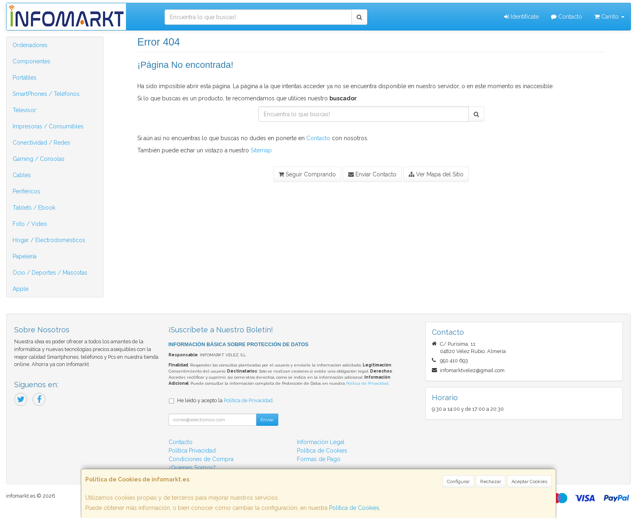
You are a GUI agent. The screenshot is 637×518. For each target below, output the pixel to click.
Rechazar (490, 481)
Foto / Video (30, 224)
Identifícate (521, 16)
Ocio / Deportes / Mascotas (50, 272)
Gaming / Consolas (39, 159)
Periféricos (26, 191)
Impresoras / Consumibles (48, 126)
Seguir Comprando (307, 174)
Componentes (31, 61)
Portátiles (25, 77)
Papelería (25, 256)
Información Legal (320, 442)
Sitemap (261, 150)
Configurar (458, 481)
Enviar (267, 420)
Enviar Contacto (372, 174)
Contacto (566, 16)
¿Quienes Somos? (192, 467)
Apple (20, 289)
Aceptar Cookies (529, 481)
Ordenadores (30, 45)
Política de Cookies (354, 508)
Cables (22, 175)
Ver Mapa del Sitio (436, 174)
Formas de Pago (318, 459)
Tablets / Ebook (34, 207)
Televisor (24, 110)
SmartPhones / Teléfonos (46, 94)
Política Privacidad (192, 450)
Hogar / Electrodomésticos (49, 240)
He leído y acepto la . (225, 400)
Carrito (609, 16)
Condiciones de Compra (201, 459)
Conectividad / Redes (41, 142)
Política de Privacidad (367, 383)
